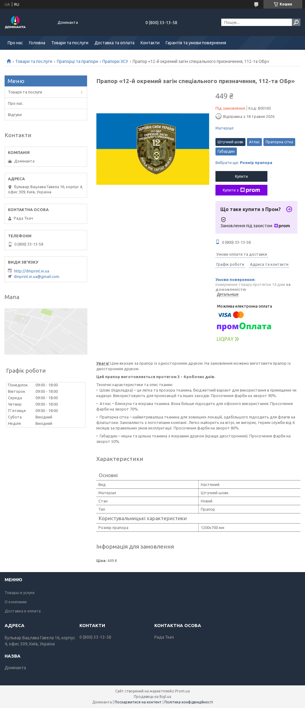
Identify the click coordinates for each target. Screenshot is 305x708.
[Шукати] (296, 22)
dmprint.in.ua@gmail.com (36, 276)
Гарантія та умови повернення (196, 42)
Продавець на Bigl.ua (152, 697)
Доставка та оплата (114, 42)
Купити (241, 176)
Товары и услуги (20, 592)
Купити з (241, 190)
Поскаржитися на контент (138, 702)
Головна (37, 42)
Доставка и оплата (23, 611)
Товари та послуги (69, 42)
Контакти (150, 42)
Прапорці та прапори (77, 61)
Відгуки (15, 114)
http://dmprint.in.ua (31, 271)
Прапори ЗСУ (115, 61)
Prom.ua (182, 691)
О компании (16, 602)
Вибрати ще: (243, 162)
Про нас (15, 42)
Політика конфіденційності (188, 702)
